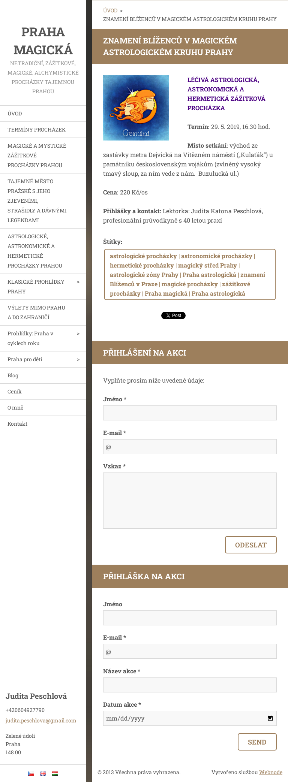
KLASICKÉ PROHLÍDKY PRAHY (36, 286)
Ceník (15, 391)
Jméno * (114, 399)
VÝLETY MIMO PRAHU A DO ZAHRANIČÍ (36, 312)
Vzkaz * (114, 466)
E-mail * (114, 433)
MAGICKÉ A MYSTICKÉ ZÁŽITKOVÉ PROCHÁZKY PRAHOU (37, 155)
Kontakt (17, 423)
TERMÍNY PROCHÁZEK (37, 129)
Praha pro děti (25, 359)
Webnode (270, 772)
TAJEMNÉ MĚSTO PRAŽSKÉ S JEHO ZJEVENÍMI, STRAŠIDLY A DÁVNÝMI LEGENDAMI (37, 201)
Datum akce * (122, 704)
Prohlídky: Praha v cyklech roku (30, 338)
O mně (15, 407)
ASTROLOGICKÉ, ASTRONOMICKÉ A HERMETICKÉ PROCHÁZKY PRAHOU (35, 251)
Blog (13, 375)
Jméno (112, 604)
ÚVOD (15, 113)
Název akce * (121, 671)
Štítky (112, 241)
